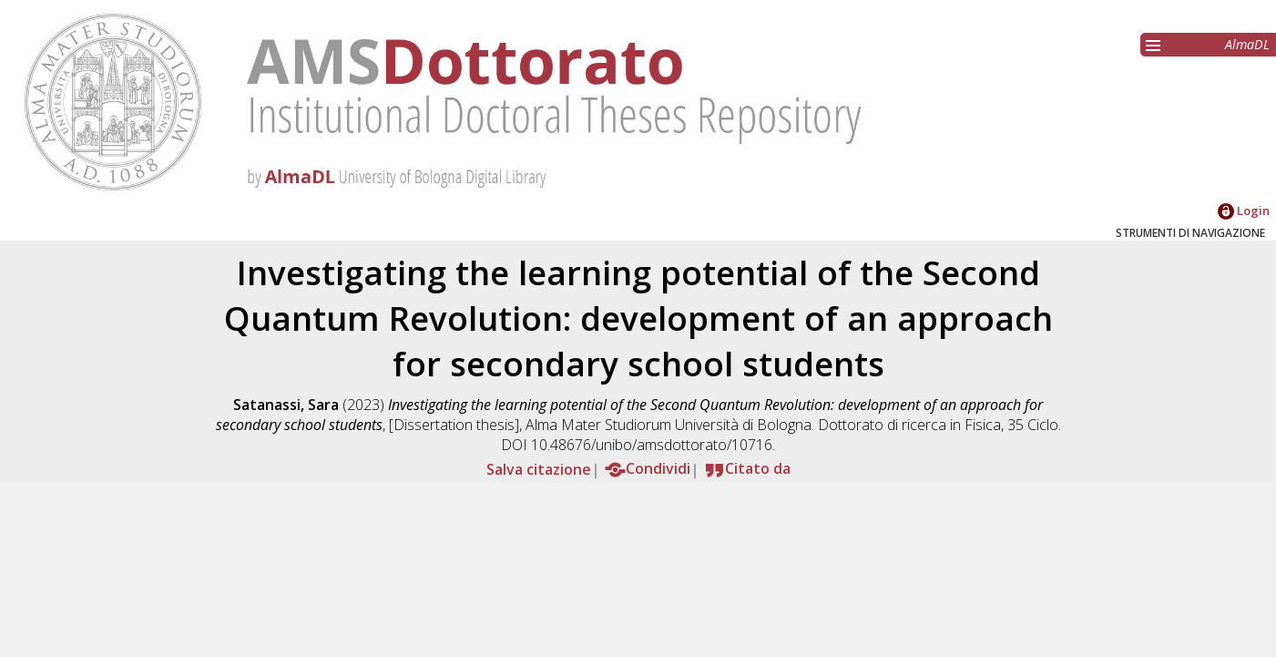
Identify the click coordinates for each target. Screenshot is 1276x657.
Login (1244, 210)
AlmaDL (1247, 44)
